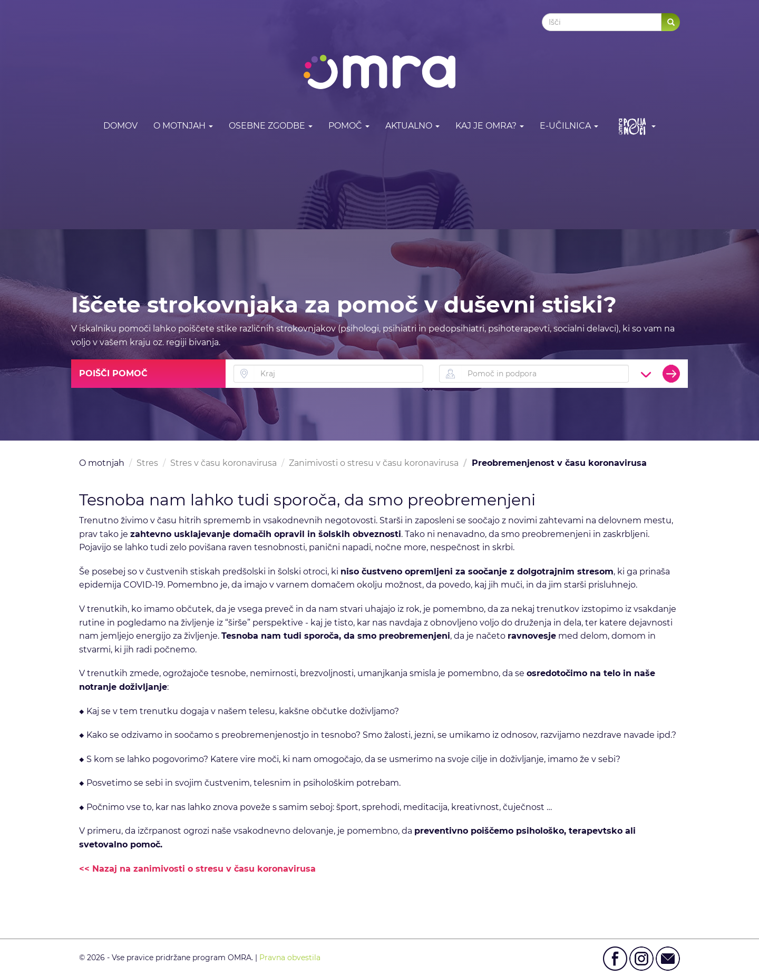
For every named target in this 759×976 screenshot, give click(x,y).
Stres (147, 463)
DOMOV (120, 126)
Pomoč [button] (348, 126)
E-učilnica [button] (569, 126)
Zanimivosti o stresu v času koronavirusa (374, 463)
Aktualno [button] (412, 126)
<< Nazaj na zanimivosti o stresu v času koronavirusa (197, 869)
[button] (635, 126)
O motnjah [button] (183, 126)
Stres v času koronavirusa (223, 463)
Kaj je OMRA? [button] (489, 126)
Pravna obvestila (289, 957)
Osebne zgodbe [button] (271, 126)
